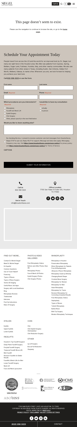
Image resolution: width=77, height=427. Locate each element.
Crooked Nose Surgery (59, 279)
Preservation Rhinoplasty (59, 263)
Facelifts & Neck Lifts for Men (13, 360)
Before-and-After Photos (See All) (38, 267)
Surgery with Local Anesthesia (14, 288)
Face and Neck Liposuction (13, 368)
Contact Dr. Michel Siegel (12, 261)
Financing (7, 274)
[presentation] (19, 156)
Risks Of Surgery (9, 305)
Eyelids (6, 326)
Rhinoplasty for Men (58, 285)
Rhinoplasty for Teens (58, 290)
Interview (7, 299)
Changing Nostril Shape (59, 276)
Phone (45, 93)
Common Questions (10, 269)
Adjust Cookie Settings (50, 412)
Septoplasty (55, 300)
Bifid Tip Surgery (57, 311)
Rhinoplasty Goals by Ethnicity (61, 274)
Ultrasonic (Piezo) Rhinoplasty (61, 271)
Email (9, 93)
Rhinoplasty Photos (34, 271)
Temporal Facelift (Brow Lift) (13, 350)
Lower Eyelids (8, 331)
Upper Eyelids (8, 329)
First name (8, 84)
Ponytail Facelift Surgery (12, 347)
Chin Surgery (10, 116)
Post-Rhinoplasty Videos (36, 263)
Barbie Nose (55, 309)
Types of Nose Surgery (11, 280)
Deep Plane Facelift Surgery (13, 344)
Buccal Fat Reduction (35, 346)
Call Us (55, 4)
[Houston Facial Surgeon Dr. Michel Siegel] (7, 4)
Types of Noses (9, 277)
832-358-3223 (13, 78)
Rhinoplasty (10, 108)
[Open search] (61, 4)
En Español (7, 266)
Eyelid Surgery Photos (35, 276)
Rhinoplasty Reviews (10, 294)
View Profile (12, 393)
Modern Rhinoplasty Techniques (62, 314)
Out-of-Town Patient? (11, 272)
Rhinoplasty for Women (59, 282)
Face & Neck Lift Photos (35, 273)
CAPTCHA (8, 150)
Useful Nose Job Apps (11, 285)
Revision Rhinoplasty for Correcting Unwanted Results (61, 294)
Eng (69, 4)
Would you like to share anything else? (19, 123)
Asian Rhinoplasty (57, 287)
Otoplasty (31, 349)
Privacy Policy (23, 412)
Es (65, 4)
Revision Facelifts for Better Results (13, 356)
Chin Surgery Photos (34, 279)
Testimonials (8, 296)
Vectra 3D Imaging (10, 283)
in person (45, 111)
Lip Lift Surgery (32, 344)
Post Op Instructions (10, 302)
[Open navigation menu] (73, 4)
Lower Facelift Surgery (11, 363)
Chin (29, 326)
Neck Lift (7, 366)
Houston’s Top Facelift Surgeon (14, 342)
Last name (43, 84)
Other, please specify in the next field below (21, 119)
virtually (44, 108)
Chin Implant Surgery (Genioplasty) (34, 330)
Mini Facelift (8, 353)
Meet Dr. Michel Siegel (11, 263)
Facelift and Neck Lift (13, 111)
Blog (5, 291)
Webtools (46, 410)
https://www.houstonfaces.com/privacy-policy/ (42, 143)
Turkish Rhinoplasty (57, 306)
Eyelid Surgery (11, 113)
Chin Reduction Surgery (35, 333)
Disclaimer (34, 412)
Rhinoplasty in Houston (58, 261)
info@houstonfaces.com (20, 203)
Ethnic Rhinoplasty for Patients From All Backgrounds (61, 267)
